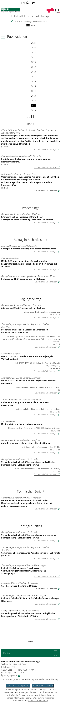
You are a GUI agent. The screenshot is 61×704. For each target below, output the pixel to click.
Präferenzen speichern (43, 685)
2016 (33, 81)
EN (23, 3)
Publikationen (38, 21)
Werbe (52, 689)
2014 (33, 91)
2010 (33, 110)
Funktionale (30, 689)
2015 (33, 86)
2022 (33, 52)
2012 (33, 100)
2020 (33, 62)
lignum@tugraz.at (9, 675)
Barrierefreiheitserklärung (46, 679)
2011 (47, 21)
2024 (33, 42)
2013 (33, 95)
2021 (33, 57)
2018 (33, 71)
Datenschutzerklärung (24, 679)
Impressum (8, 679)
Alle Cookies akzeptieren (18, 685)
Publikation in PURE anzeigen (45, 149)
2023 (33, 47)
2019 (33, 66)
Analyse (42, 689)
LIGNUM (15, 21)
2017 (33, 76)
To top (30, 641)
